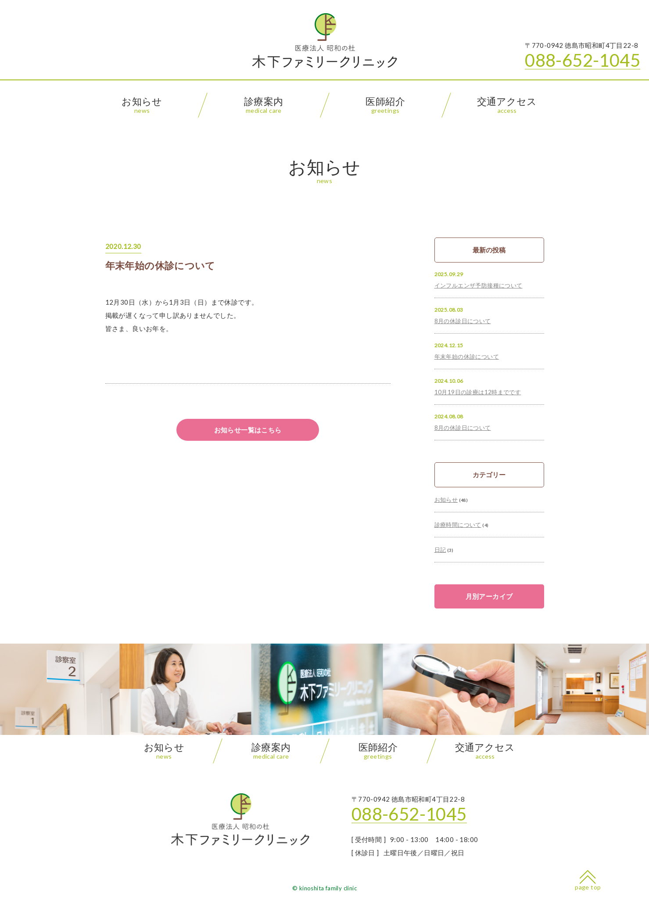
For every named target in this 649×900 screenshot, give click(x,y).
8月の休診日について (462, 320)
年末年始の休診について (160, 265)
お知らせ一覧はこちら (248, 430)
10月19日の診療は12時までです (477, 392)
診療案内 (263, 105)
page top (588, 880)
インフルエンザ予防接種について (478, 285)
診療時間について (457, 524)
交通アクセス (507, 105)
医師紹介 (385, 105)
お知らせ (142, 105)
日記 (440, 549)
